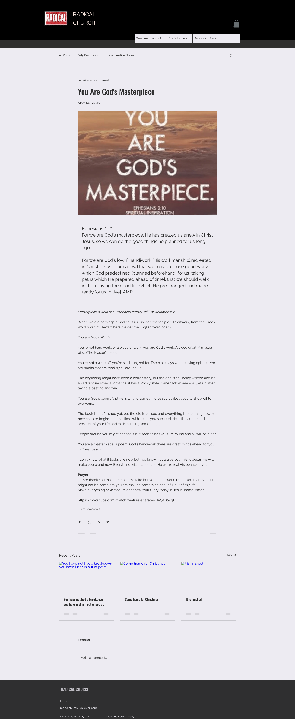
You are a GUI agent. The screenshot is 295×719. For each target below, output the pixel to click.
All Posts (64, 55)
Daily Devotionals (88, 55)
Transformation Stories (120, 55)
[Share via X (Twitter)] (89, 522)
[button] (200, 38)
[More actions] (215, 80)
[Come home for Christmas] (147, 577)
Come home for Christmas (141, 599)
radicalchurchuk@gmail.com (78, 708)
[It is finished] (208, 577)
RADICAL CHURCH (75, 689)
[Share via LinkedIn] (98, 522)
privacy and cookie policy (118, 716)
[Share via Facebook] (79, 522)
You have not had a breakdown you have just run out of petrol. (84, 602)
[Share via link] (107, 522)
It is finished (194, 599)
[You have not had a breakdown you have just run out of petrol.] (86, 577)
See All (231, 554)
